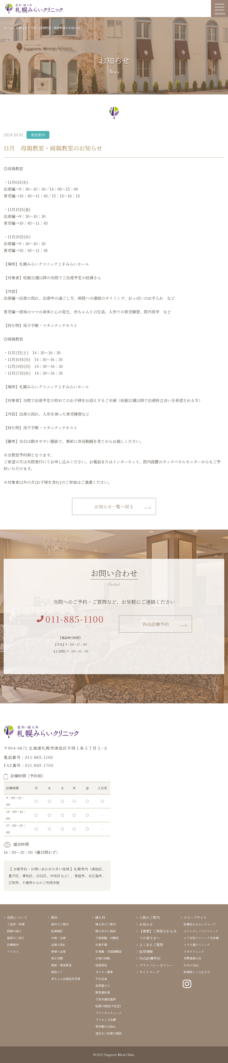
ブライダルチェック (108, 1013)
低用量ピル (102, 985)
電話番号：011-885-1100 (28, 757)
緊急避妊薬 (102, 992)
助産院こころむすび (197, 972)
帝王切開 (57, 958)
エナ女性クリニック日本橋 (201, 938)
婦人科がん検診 (105, 931)
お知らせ (146, 924)
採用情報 (146, 951)
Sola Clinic (191, 965)
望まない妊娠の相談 (108, 1033)
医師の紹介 (14, 931)
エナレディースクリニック (201, 931)
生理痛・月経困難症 (108, 951)
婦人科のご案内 (105, 924)
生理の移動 (102, 958)
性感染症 (101, 965)
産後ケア (57, 972)
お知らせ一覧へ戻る (114, 506)
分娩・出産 (58, 938)
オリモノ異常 (104, 972)
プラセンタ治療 (105, 1019)
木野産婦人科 (192, 958)
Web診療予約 (155, 624)
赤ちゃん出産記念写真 (65, 979)
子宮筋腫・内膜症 (107, 938)
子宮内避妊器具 (105, 999)
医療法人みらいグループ (200, 924)
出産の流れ (58, 944)
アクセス (13, 951)
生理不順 (101, 944)
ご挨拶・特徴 (16, 924)
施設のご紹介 (16, 938)
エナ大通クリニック (197, 944)
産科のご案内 (60, 924)
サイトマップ (149, 972)
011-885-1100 (70, 619)
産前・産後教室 (61, 965)
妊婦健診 (57, 931)
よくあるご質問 (151, 944)
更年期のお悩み (105, 1026)
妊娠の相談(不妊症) (108, 1006)
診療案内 (13, 944)
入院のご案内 (149, 917)
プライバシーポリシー (156, 965)
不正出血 (101, 979)
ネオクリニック (194, 951)
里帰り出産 (58, 951)
